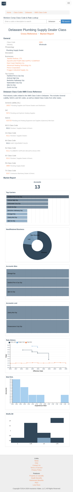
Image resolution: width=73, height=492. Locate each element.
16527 (8, 105)
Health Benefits (36, 478)
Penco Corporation (13, 68)
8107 (8, 173)
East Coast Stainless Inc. (16, 63)
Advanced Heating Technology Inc (19, 65)
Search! (66, 21)
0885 (41, 42)
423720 (9, 120)
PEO (36, 483)
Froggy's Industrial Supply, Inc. (18, 70)
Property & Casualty (36, 476)
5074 (8, 113)
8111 (8, 136)
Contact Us (36, 465)
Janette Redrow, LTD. (14, 58)
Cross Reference (29, 34)
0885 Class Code (40, 12)
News (36, 461)
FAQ (36, 463)
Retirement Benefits (36, 480)
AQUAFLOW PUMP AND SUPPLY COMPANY (23, 61)
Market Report (47, 34)
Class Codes (18, 12)
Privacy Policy (36, 470)
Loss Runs (36, 485)
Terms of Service (36, 468)
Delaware (28, 12)
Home (9, 12)
